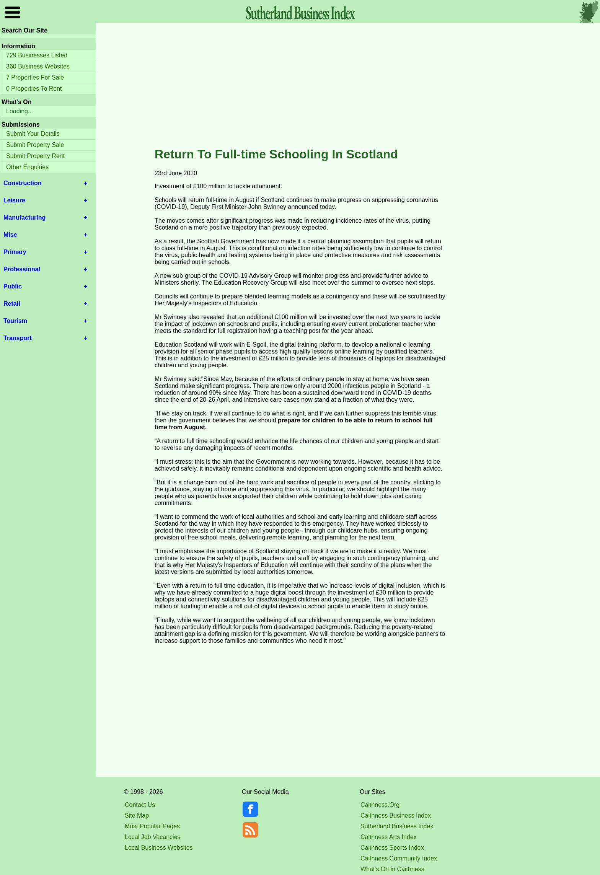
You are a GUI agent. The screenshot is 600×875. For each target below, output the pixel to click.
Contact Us (140, 805)
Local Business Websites (159, 847)
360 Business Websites (38, 66)
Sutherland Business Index (396, 826)
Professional (21, 269)
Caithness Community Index (398, 858)
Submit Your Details (33, 133)
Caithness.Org (379, 805)
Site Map (137, 815)
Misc (10, 234)
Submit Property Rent (35, 156)
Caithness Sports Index (392, 847)
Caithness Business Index (395, 815)
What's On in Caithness (392, 869)
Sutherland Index (300, 12)
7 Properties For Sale (35, 77)
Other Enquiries (27, 167)
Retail (11, 303)
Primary (14, 252)
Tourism (15, 321)
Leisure (14, 200)
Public (12, 286)
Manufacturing (24, 217)
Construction (22, 183)
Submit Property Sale (35, 145)
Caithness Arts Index (388, 837)
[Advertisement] (300, 85)
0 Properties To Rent (34, 88)
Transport (17, 338)
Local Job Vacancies (153, 837)
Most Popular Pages (152, 826)
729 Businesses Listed (36, 55)
